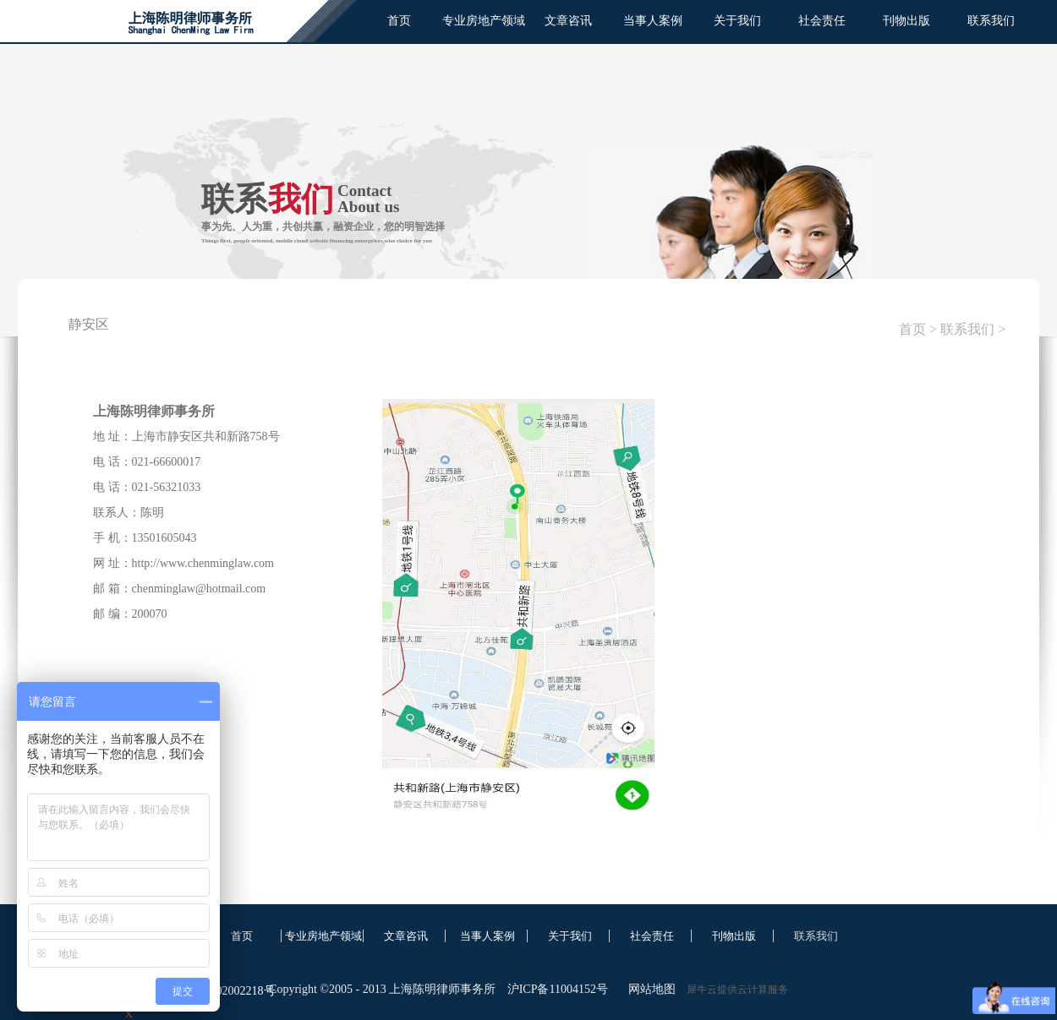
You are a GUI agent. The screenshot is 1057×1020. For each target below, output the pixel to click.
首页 (399, 20)
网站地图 (649, 989)
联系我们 (967, 329)
